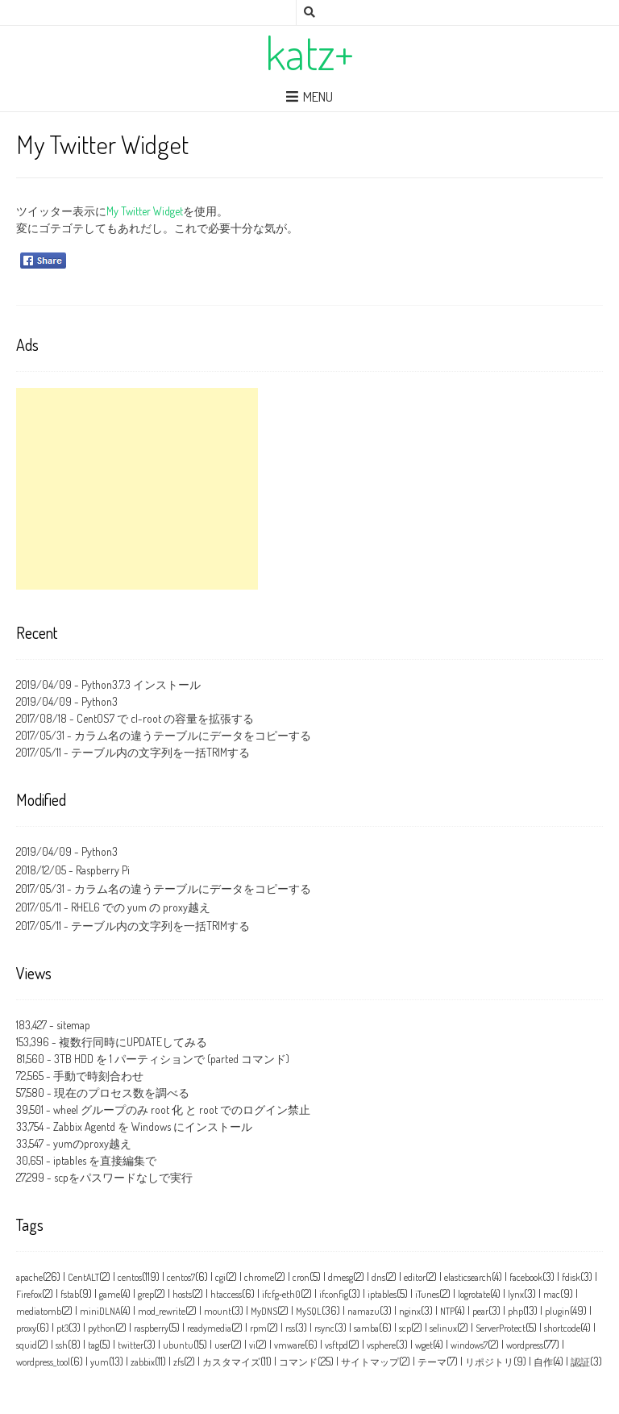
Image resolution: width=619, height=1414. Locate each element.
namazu (363, 1311)
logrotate (474, 1294)
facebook (525, 1277)
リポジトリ (489, 1362)
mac (551, 1294)
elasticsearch (468, 1277)
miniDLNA (100, 1311)
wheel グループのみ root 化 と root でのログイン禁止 (181, 1109)
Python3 (99, 701)
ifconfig (333, 1294)
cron (301, 1277)
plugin (557, 1311)
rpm (258, 1328)
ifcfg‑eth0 (281, 1294)
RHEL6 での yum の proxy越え (140, 907)
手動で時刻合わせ (98, 1075)
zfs (178, 1362)
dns (378, 1277)
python (101, 1328)
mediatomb (38, 1311)
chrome (259, 1277)
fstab (69, 1294)
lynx (516, 1294)
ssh (62, 1345)
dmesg (340, 1277)
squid (26, 1345)
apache (29, 1277)
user (222, 1345)
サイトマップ (370, 1362)
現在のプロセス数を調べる (121, 1092)
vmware (289, 1345)
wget (424, 1345)
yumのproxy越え (92, 1143)
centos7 (181, 1277)
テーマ (432, 1362)
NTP (447, 1311)
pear (480, 1311)
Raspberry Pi (103, 870)
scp (405, 1328)
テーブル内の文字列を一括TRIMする (160, 752)
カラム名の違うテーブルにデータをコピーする (192, 735)
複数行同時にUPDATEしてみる (133, 1042)
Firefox (29, 1294)
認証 (580, 1362)
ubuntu (178, 1345)
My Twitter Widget (144, 211)
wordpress (524, 1345)
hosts (182, 1294)
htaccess (226, 1294)
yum (99, 1362)
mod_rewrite (161, 1311)
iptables (382, 1294)
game (109, 1294)
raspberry (151, 1328)
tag (93, 1345)
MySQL (309, 1311)
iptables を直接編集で (104, 1160)
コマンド (298, 1362)
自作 (543, 1362)
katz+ (309, 52)
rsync (324, 1328)
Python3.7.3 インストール (141, 684)
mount (217, 1311)
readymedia (209, 1328)
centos (130, 1277)
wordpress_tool (43, 1362)
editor (415, 1277)
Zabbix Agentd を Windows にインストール (152, 1126)
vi (252, 1345)
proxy (26, 1328)
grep (146, 1294)
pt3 (62, 1328)
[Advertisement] (137, 489)
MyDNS (264, 1311)
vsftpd (336, 1345)
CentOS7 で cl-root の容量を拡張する (165, 718)
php (515, 1311)
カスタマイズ (231, 1362)
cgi (220, 1277)
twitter (130, 1345)
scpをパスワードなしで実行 (123, 1177)
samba (366, 1328)
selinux (443, 1328)
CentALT (83, 1277)
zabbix (143, 1362)
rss (290, 1328)
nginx (410, 1311)
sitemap (73, 1025)
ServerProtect (501, 1328)
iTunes (427, 1294)
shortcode (562, 1328)
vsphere (381, 1345)
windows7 (469, 1345)
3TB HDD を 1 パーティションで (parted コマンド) (171, 1059)
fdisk (571, 1277)
